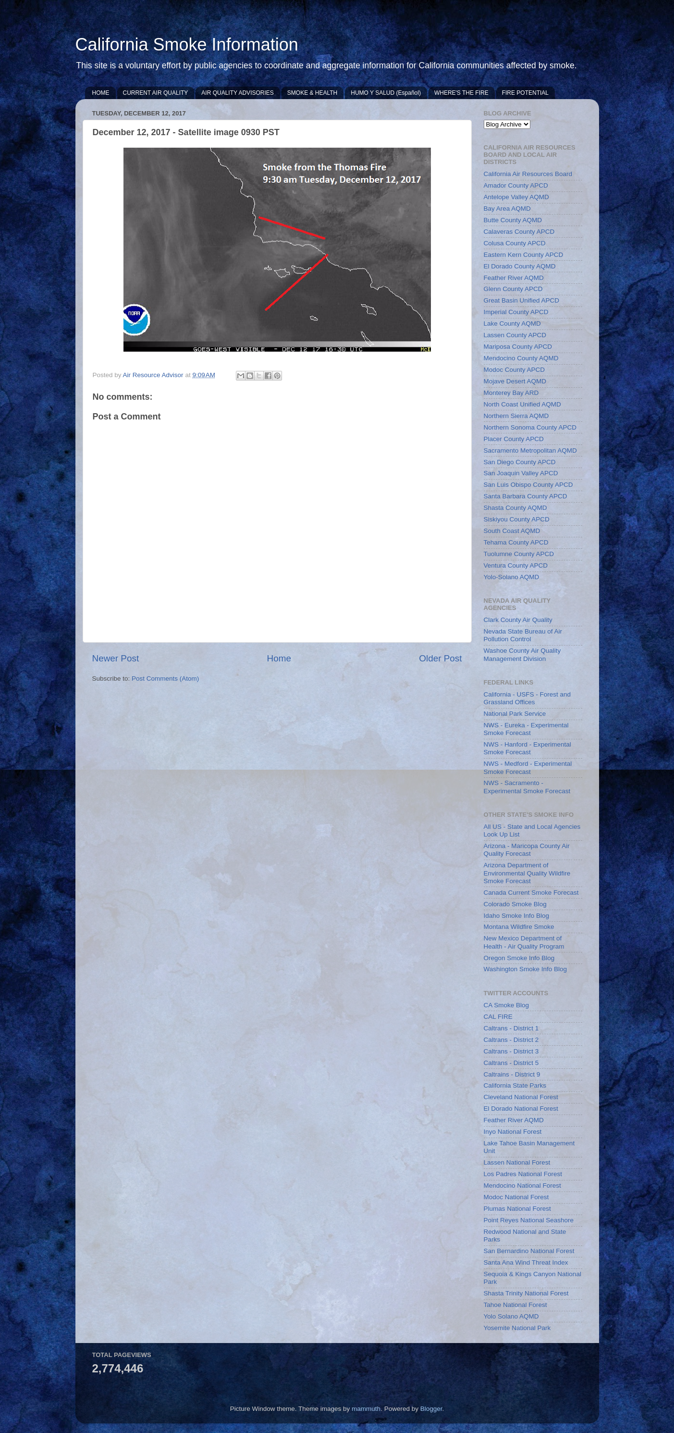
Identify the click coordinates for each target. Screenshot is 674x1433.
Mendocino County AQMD (521, 358)
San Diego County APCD (520, 462)
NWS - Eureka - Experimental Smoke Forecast (526, 729)
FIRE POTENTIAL (525, 92)
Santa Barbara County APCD (525, 496)
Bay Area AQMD (507, 208)
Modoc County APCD (514, 369)
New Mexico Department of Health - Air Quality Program (524, 942)
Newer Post (115, 658)
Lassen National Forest (517, 1162)
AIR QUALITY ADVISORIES (237, 92)
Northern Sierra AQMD (516, 415)
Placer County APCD (514, 439)
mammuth (366, 1408)
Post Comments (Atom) (165, 678)
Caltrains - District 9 (512, 1074)
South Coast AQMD (512, 530)
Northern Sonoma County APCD (530, 427)
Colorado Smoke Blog (515, 904)
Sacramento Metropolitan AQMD (530, 450)
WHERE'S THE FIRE (461, 92)
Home (279, 658)
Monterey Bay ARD (511, 392)
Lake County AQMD (512, 323)
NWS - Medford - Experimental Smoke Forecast (528, 767)
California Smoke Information (186, 44)
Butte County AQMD (513, 220)
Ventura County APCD (516, 565)
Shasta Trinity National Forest (526, 1293)
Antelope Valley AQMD (516, 197)
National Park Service (515, 713)
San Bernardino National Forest (529, 1251)
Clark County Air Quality (518, 619)
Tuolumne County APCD (519, 554)
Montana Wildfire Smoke (519, 926)
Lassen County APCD (515, 335)
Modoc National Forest (516, 1197)
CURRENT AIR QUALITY (155, 92)
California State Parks (515, 1085)
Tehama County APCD (516, 542)
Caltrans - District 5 (511, 1062)
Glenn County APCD (513, 288)
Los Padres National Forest (523, 1174)
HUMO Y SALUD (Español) (386, 92)
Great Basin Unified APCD (522, 300)
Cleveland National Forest (521, 1097)
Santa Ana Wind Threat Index (526, 1262)
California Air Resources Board (528, 174)
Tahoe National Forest (515, 1304)
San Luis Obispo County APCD (528, 484)
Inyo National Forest (513, 1131)
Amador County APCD (516, 185)
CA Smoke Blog (506, 1005)
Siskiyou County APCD (517, 519)
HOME (101, 92)
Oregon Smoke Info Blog (519, 958)
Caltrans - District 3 (511, 1051)
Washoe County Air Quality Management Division (522, 654)
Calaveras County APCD (519, 231)
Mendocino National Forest (522, 1185)
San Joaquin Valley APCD (521, 473)
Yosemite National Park (517, 1328)
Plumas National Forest (517, 1208)
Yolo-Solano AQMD (511, 577)
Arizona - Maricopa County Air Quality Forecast (527, 849)
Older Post (440, 658)
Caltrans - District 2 (511, 1039)
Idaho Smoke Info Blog (517, 915)
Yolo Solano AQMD (511, 1316)
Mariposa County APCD (518, 346)
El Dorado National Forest (521, 1108)
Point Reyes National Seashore (529, 1220)
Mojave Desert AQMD (515, 381)
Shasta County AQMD (515, 507)
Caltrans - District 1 (511, 1028)
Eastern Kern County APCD (524, 254)
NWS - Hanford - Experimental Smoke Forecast (527, 748)
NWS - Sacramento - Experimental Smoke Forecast (527, 786)
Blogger (431, 1408)
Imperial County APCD (516, 312)
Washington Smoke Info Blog (525, 969)
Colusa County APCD (515, 243)
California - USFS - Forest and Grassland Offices (527, 698)
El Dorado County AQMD (520, 266)
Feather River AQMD (514, 277)
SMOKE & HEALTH (312, 92)
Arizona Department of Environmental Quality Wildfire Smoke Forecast (527, 873)
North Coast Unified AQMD (522, 404)
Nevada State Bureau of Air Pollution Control (523, 635)
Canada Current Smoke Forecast (531, 892)
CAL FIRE (498, 1016)
